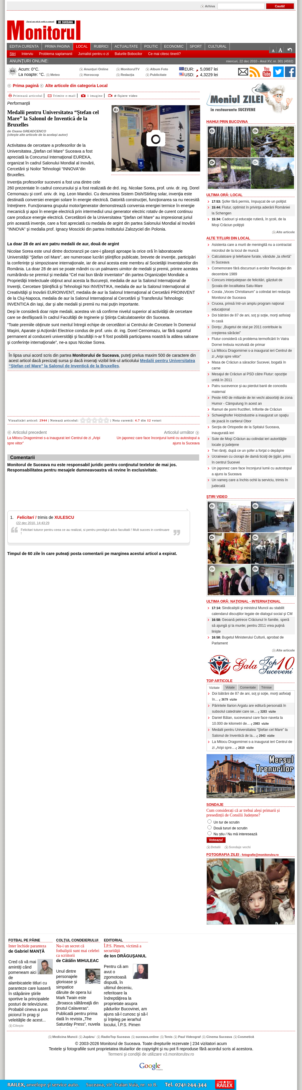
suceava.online (147, 1037)
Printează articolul (24, 95)
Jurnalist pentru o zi (93, 54)
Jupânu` (89, 1037)
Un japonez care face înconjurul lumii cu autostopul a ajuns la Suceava (252, 471)
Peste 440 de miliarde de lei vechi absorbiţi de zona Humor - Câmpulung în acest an (252, 401)
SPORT (196, 46)
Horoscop (91, 74)
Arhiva (210, 6)
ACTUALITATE (126, 46)
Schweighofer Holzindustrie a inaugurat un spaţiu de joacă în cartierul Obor (250, 418)
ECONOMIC (174, 46)
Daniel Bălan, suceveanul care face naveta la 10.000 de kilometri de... (247, 721)
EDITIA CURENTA (24, 46)
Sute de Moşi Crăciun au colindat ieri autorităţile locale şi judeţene (249, 442)
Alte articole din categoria (76, 85)
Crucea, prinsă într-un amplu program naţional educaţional (248, 306)
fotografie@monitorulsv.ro (260, 854)
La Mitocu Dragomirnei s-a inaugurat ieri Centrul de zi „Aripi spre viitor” (252, 354)
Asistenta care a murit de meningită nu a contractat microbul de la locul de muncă (252, 248)
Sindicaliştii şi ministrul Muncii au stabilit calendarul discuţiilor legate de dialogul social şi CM (252, 611)
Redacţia (127, 74)
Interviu (27, 54)
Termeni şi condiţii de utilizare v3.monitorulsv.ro (151, 1054)
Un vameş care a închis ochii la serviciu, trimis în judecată (250, 483)
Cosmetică (246, 1037)
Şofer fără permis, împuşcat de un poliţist (249, 201)
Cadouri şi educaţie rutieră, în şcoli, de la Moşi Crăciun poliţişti (249, 222)
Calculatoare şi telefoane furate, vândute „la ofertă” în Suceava (251, 259)
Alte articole (285, 232)
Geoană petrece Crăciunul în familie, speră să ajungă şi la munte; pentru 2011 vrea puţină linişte (250, 626)
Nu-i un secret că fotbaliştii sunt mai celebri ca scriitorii (78, 951)
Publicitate (158, 74)
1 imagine (95, 95)
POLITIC (151, 46)
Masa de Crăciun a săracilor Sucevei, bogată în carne (249, 365)
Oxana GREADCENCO (29, 131)
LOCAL (82, 46)
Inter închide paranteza (27, 946)
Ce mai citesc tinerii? (164, 54)
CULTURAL (217, 46)
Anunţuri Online (96, 69)
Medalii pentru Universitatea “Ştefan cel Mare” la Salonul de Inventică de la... (250, 733)
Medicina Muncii (64, 1037)
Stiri (13, 54)
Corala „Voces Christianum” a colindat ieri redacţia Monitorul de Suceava (251, 295)
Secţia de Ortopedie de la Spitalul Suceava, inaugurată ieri (246, 430)
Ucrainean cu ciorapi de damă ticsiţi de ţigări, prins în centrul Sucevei (251, 459)
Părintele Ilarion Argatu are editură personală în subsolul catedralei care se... (249, 709)
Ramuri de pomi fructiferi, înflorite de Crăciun (247, 409)
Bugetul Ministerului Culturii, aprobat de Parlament (248, 640)
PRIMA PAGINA (57, 46)
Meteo (55, 74)
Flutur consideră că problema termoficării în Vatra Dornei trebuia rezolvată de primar (250, 342)
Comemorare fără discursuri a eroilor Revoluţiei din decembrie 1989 (252, 271)
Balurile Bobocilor (128, 54)
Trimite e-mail (61, 95)
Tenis (168, 1037)
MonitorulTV (130, 69)
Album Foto (159, 69)
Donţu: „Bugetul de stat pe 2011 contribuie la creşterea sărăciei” (247, 330)
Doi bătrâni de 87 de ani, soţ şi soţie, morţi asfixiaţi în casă (251, 318)
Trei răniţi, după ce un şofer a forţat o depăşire (248, 451)
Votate (230, 687)
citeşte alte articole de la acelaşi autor (37, 134)
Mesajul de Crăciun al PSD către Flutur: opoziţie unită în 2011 (249, 377)
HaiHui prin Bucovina (227, 122)
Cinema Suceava (219, 1037)
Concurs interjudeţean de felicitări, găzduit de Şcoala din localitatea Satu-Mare (247, 283)
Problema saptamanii (55, 54)
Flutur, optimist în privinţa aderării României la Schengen (251, 210)
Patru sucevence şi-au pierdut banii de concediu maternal (249, 389)
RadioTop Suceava (115, 1037)
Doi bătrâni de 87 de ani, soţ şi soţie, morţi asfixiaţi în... (251, 696)
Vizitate (214, 687)
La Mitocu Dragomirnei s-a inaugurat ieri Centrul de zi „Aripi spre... (252, 745)
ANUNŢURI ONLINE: (29, 61)
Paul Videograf (189, 1037)
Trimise (266, 687)
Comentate (248, 687)
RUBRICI (101, 46)
